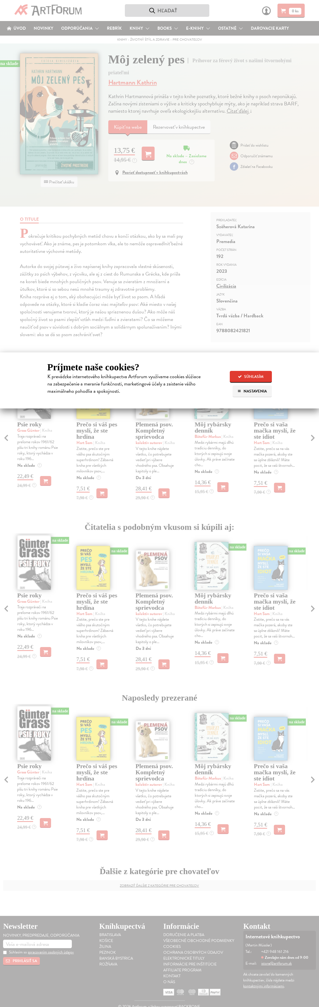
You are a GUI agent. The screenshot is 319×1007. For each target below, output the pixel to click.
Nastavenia (252, 391)
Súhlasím (250, 377)
